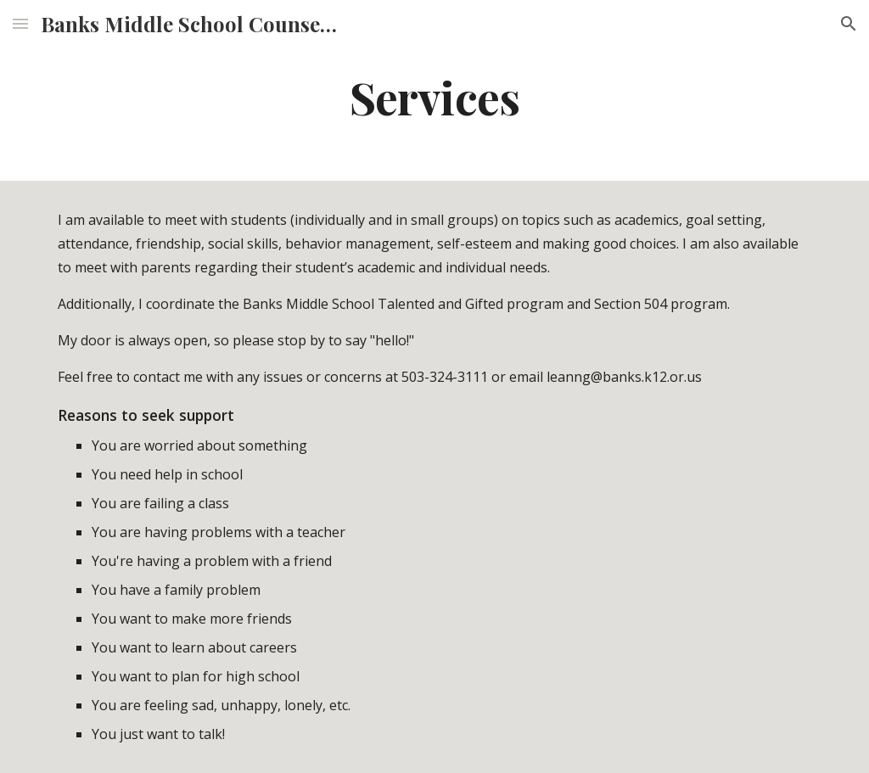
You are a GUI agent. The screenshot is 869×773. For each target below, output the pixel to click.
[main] (434, 96)
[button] (20, 23)
